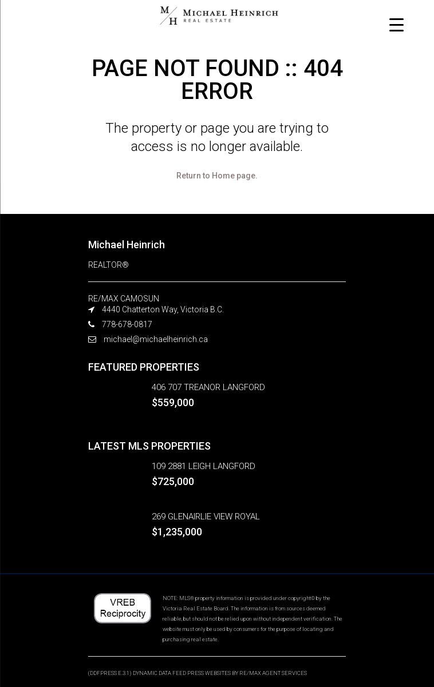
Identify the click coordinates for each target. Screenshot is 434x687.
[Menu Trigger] (396, 24)
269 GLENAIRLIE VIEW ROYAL (206, 516)
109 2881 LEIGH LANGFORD (203, 466)
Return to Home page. (217, 175)
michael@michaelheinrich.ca (156, 339)
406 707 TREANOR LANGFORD (208, 387)
